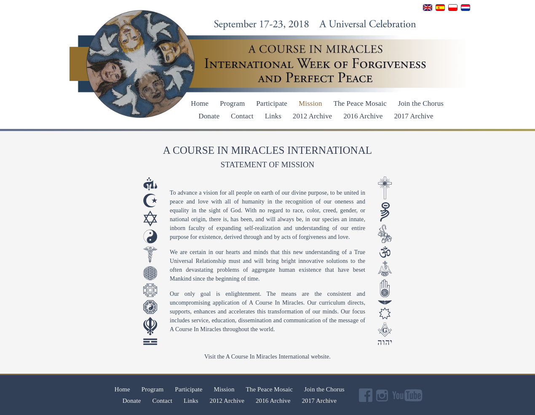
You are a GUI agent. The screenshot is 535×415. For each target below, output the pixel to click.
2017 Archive (413, 116)
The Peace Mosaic (360, 103)
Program (232, 103)
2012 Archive (312, 116)
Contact (242, 116)
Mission (310, 103)
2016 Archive (363, 116)
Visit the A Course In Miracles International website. (267, 356)
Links (273, 116)
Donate (208, 116)
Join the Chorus (421, 103)
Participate (271, 103)
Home (200, 103)
